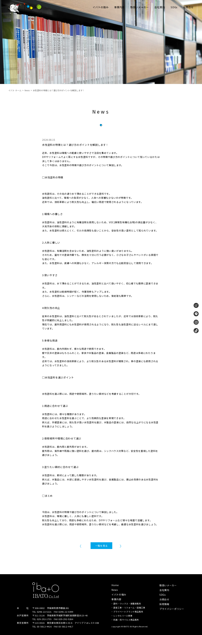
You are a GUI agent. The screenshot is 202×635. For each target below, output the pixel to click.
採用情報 (164, 604)
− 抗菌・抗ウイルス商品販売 (125, 619)
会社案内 (159, 7)
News (27, 90)
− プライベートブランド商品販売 (127, 611)
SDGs (174, 7)
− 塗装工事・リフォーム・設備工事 (128, 607)
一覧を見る (101, 545)
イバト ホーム (14, 90)
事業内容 (119, 7)
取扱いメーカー (139, 7)
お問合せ (188, 7)
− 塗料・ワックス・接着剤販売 (126, 603)
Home (115, 585)
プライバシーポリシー (171, 608)
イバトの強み (101, 7)
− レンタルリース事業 (121, 615)
